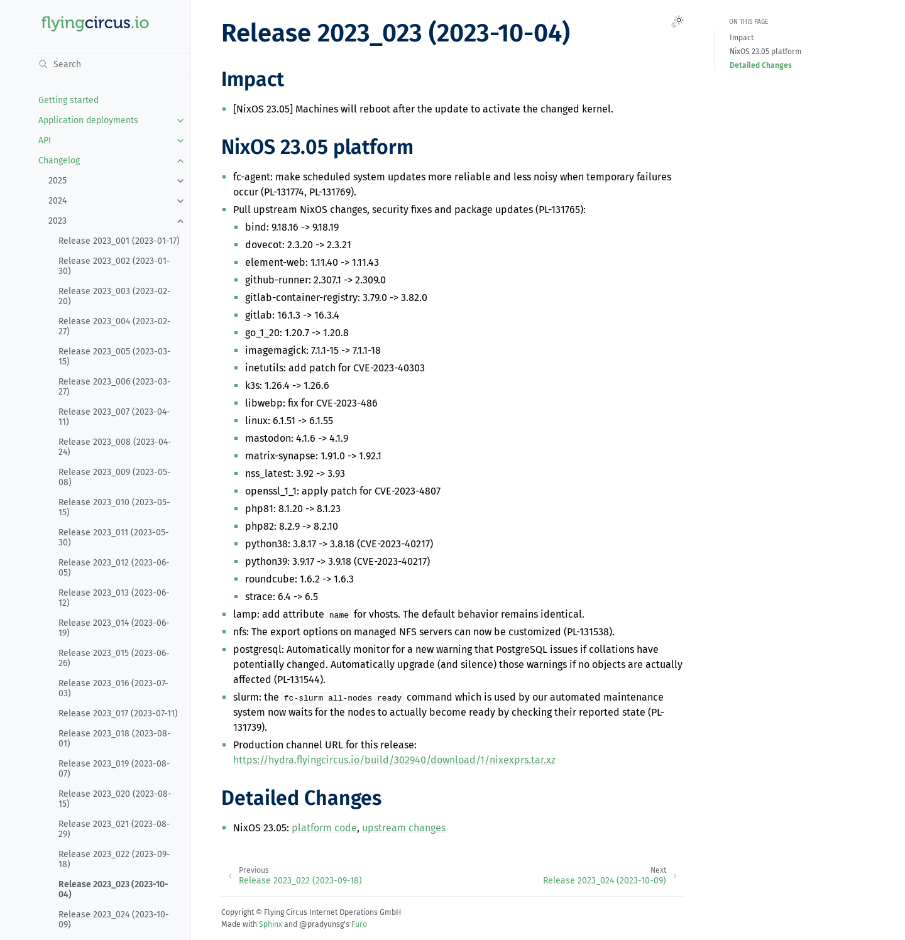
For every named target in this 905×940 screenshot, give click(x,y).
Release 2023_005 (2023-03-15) (114, 356)
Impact (742, 37)
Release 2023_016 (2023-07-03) (113, 688)
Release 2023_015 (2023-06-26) (114, 658)
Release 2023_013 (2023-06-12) (114, 598)
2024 (57, 200)
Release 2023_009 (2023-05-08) (114, 477)
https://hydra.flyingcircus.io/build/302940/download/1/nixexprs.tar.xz (394, 760)
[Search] (109, 64)
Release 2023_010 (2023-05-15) (114, 507)
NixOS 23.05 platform (765, 51)
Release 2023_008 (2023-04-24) (115, 447)
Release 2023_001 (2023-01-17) (119, 241)
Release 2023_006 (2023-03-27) (114, 386)
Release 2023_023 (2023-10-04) (113, 889)
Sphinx (270, 924)
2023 (57, 221)
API (44, 140)
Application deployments (88, 120)
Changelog (59, 160)
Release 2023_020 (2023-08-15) (115, 799)
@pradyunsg (321, 924)
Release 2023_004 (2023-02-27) (114, 326)
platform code (324, 828)
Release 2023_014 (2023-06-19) (114, 628)
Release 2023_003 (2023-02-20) (114, 296)
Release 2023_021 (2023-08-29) (114, 829)
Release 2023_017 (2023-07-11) (118, 713)
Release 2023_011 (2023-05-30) (113, 537)
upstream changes (404, 828)
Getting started (68, 100)
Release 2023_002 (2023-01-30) (114, 266)
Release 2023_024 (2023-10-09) (113, 919)
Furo (359, 924)
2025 (57, 180)
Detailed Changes (761, 65)
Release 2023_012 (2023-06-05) (114, 567)
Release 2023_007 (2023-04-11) (114, 417)
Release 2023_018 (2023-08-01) (114, 738)
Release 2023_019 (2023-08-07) (114, 768)
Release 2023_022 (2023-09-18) (114, 859)
